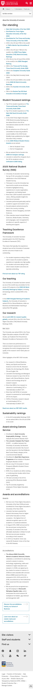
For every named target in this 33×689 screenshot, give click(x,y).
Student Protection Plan (9, 683)
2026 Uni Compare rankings (15, 155)
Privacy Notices (15, 676)
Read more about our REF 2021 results (15, 408)
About (8, 9)
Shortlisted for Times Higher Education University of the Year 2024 (16, 33)
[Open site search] (27, 3)
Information (18, 9)
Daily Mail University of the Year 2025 (18, 29)
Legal (3, 674)
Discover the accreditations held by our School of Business (13, 606)
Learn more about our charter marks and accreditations (11, 619)
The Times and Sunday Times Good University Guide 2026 (17, 106)
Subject (20, 289)
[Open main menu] (31, 3)
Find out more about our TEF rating (14, 274)
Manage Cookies (7, 685)
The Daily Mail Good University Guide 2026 (17, 113)
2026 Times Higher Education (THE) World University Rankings (16, 54)
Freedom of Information (14, 674)
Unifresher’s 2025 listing (14, 161)
